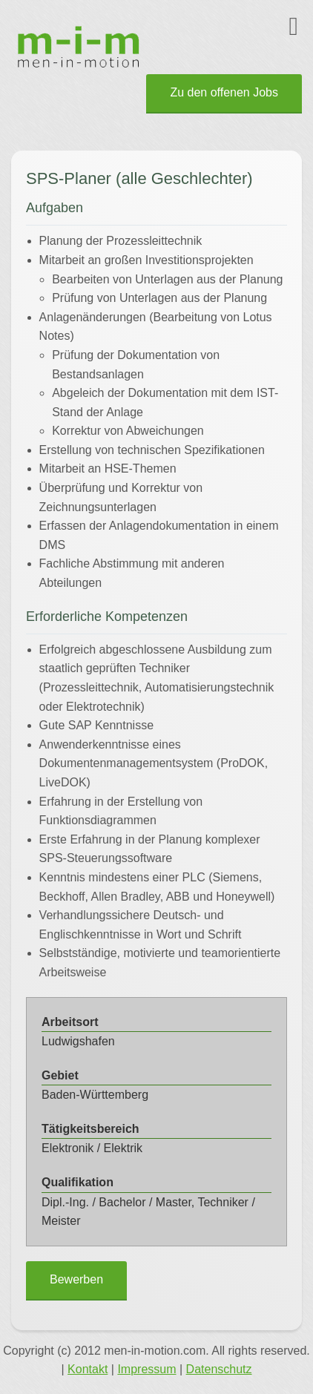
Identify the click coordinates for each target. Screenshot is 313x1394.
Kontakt (87, 1369)
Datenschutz (219, 1369)
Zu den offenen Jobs (224, 92)
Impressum (146, 1369)
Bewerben (76, 1279)
